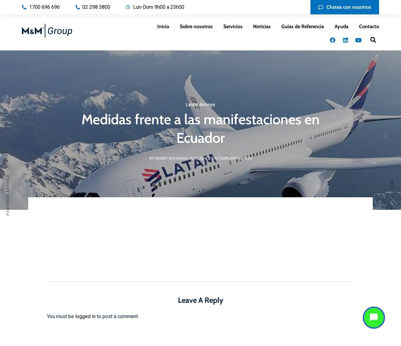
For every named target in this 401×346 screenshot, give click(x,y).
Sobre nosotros (196, 26)
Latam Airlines (200, 104)
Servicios (232, 26)
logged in (85, 316)
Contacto (369, 26)
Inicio (163, 26)
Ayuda (341, 26)
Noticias (262, 26)
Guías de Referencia (302, 26)
